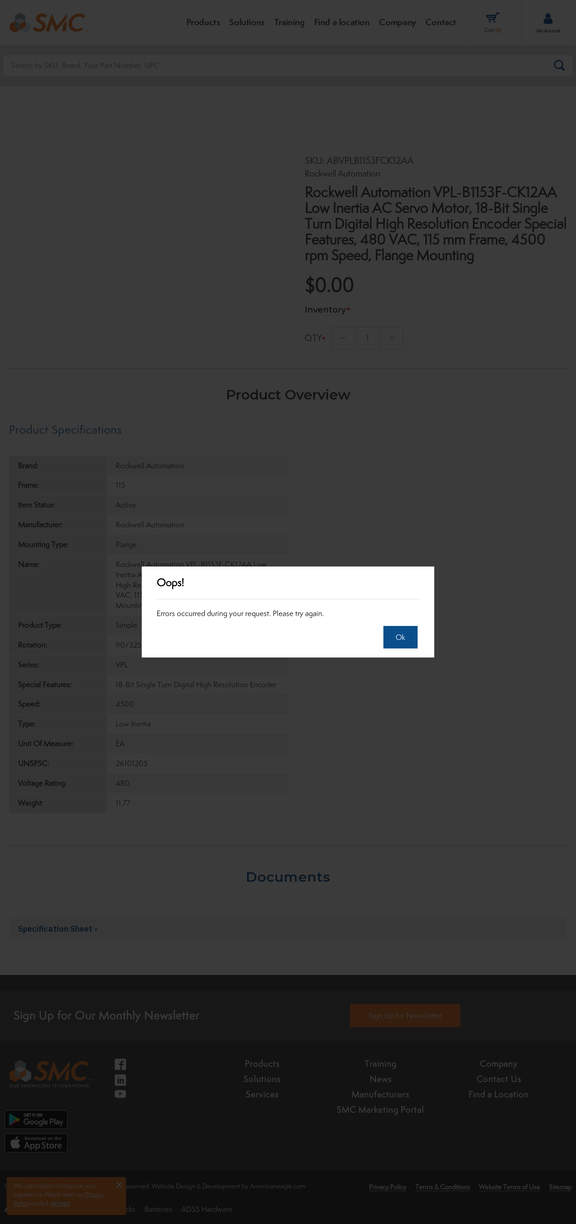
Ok (395, 637)
